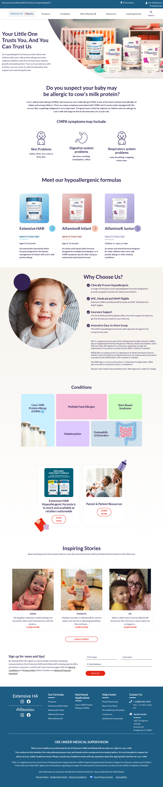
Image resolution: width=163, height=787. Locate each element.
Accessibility (121, 777)
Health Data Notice (59, 777)
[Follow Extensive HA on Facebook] (29, 701)
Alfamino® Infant (56, 710)
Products (46, 13)
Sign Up (95, 673)
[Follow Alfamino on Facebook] (29, 714)
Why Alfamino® (55, 718)
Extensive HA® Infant (58, 706)
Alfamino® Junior (56, 714)
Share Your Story (109, 706)
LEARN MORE (104, 512)
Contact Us (107, 714)
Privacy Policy (29, 670)
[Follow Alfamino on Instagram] (22, 714)
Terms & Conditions (78, 777)
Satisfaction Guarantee (112, 718)
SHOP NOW (59, 519)
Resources (111, 13)
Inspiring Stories (133, 13)
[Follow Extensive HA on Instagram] (22, 701)
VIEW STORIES (81, 639)
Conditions (65, 13)
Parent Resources (110, 701)
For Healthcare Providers (113, 710)
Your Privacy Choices (101, 777)
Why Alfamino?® (88, 13)
